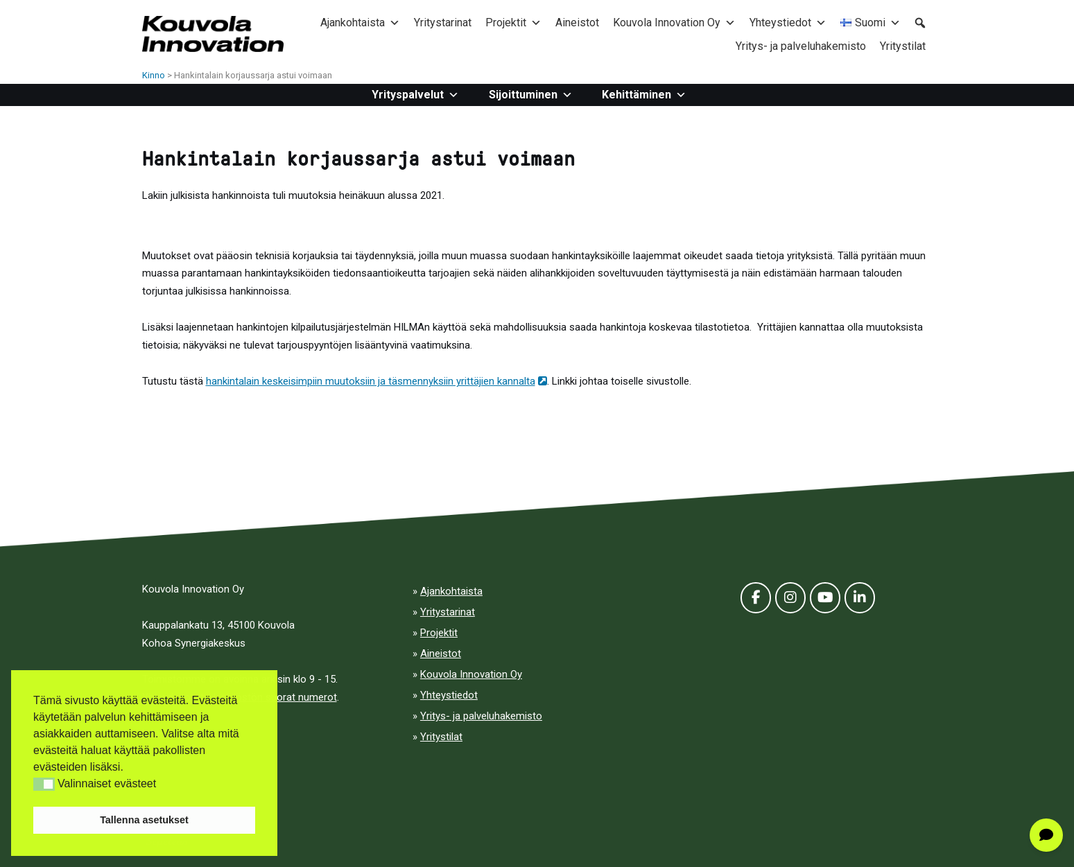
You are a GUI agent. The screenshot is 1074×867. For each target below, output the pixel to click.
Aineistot (577, 22)
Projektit (513, 23)
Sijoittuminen (531, 95)
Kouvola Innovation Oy (674, 23)
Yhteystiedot (788, 23)
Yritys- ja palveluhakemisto (801, 46)
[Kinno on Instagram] (790, 597)
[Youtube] (825, 597)
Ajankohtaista (360, 23)
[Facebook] (755, 597)
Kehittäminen (644, 95)
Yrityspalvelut (415, 95)
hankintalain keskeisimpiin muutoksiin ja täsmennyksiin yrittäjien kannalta (377, 381)
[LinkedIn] (860, 597)
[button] (44, 784)
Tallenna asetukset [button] (144, 819)
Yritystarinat (442, 22)
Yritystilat (903, 46)
